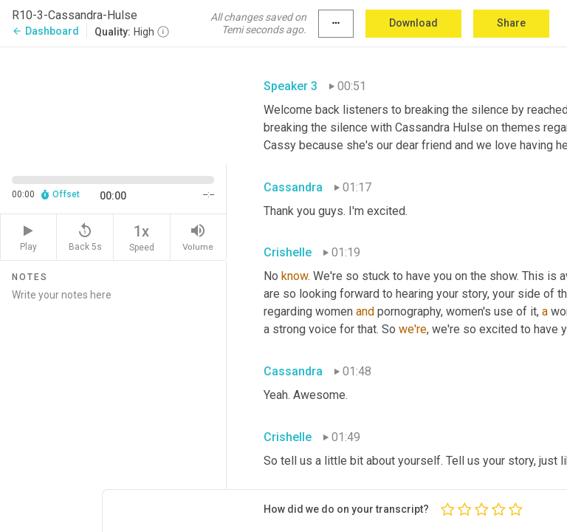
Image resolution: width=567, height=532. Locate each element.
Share (511, 23)
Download (413, 23)
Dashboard (45, 31)
